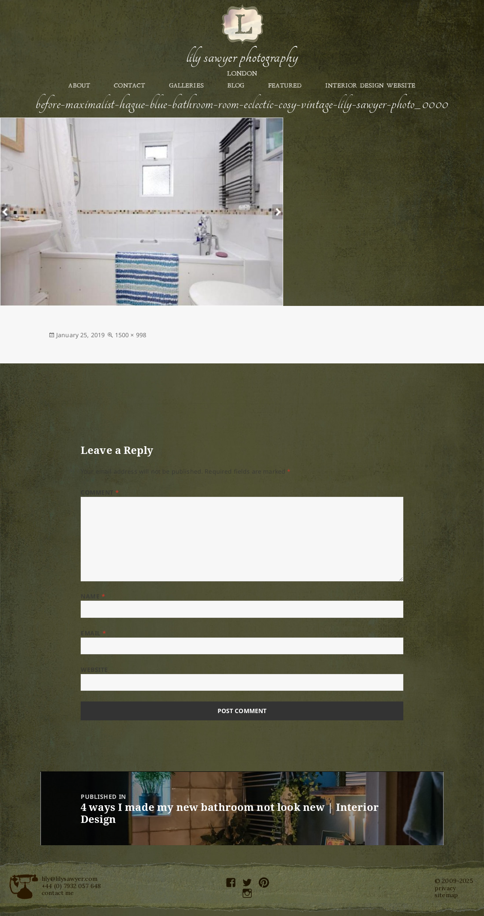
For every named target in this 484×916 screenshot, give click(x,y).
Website (94, 669)
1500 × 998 (131, 335)
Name (93, 596)
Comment (100, 492)
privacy (445, 888)
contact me (58, 893)
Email (93, 633)
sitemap (446, 895)
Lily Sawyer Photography (242, 57)
